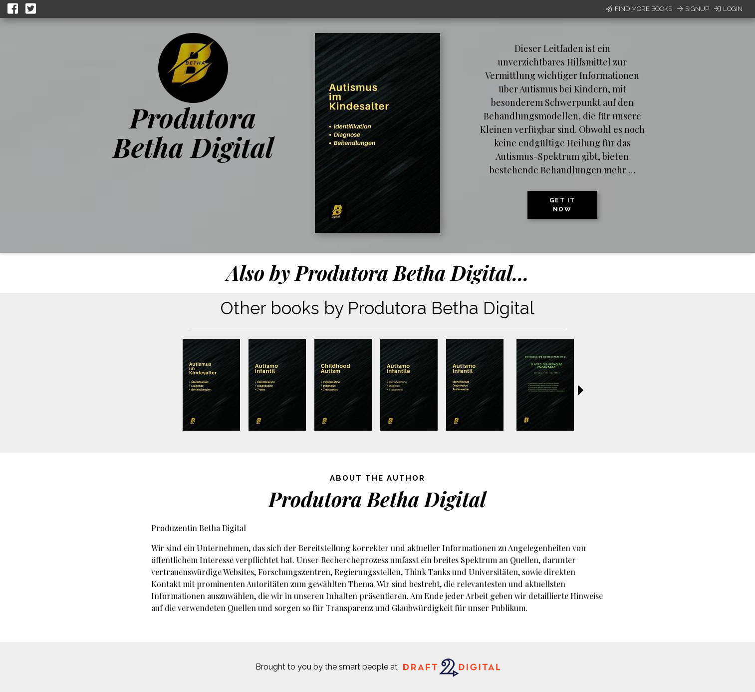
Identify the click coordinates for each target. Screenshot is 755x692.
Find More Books (639, 8)
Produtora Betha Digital (193, 132)
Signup (693, 8)
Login (728, 8)
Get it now (562, 205)
